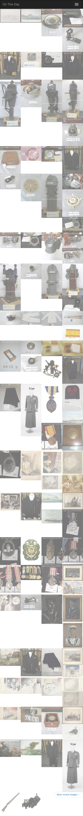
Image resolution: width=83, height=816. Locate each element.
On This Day (11, 4)
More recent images (68, 794)
